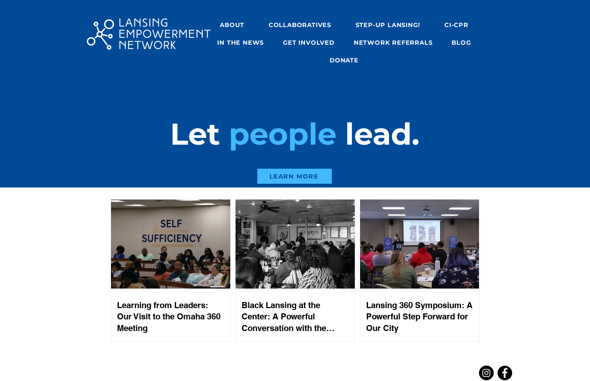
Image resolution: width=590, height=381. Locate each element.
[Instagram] (486, 373)
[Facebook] (504, 373)
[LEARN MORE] (294, 176)
